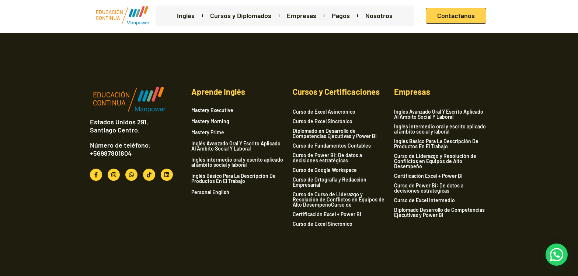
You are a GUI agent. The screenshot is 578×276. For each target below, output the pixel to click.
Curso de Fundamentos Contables (332, 145)
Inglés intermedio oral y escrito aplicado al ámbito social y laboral (237, 162)
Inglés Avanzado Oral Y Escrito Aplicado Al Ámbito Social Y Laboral (236, 146)
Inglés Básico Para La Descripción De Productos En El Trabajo (233, 178)
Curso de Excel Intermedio (424, 200)
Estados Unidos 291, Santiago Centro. (119, 126)
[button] (557, 255)
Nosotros (379, 16)
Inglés (186, 16)
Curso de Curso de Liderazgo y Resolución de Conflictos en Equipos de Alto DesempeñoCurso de (338, 199)
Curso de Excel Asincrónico (324, 111)
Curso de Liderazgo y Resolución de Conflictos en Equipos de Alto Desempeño (435, 161)
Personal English (210, 192)
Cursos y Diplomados (240, 16)
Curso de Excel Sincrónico (322, 121)
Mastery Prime (207, 132)
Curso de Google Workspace (325, 170)
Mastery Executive (212, 110)
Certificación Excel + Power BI (327, 214)
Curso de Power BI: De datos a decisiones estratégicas (327, 157)
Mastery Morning (210, 121)
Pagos (341, 16)
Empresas (301, 16)
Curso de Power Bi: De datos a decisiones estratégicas (428, 188)
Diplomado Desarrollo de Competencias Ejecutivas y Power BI (439, 212)
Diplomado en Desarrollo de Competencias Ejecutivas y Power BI (335, 133)
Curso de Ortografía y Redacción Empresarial (329, 182)
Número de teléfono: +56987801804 (120, 149)
